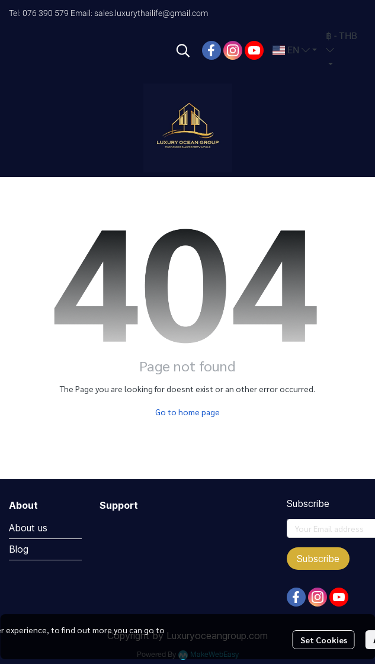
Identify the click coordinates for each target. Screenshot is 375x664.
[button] (183, 50)
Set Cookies (323, 639)
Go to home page (187, 411)
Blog (18, 549)
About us (28, 528)
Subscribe (318, 558)
